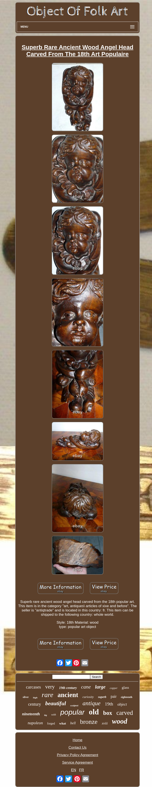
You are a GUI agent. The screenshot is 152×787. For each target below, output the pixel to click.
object (122, 704)
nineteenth (31, 714)
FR (81, 770)
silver (26, 697)
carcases (33, 687)
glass (125, 688)
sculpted (74, 705)
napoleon (35, 723)
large (100, 687)
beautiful (55, 703)
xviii (105, 723)
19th (109, 704)
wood (119, 721)
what (62, 723)
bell (73, 723)
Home (77, 740)
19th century (68, 688)
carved (124, 712)
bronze (89, 721)
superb (102, 697)
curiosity (88, 697)
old (94, 712)
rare (47, 695)
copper (114, 688)
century (34, 704)
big (45, 715)
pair (114, 696)
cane (86, 687)
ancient (68, 695)
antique (91, 703)
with (53, 714)
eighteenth (126, 697)
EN (73, 770)
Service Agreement (77, 762)
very (50, 687)
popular (72, 712)
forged (51, 723)
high (35, 697)
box (107, 713)
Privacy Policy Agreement (77, 755)
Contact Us (77, 747)
